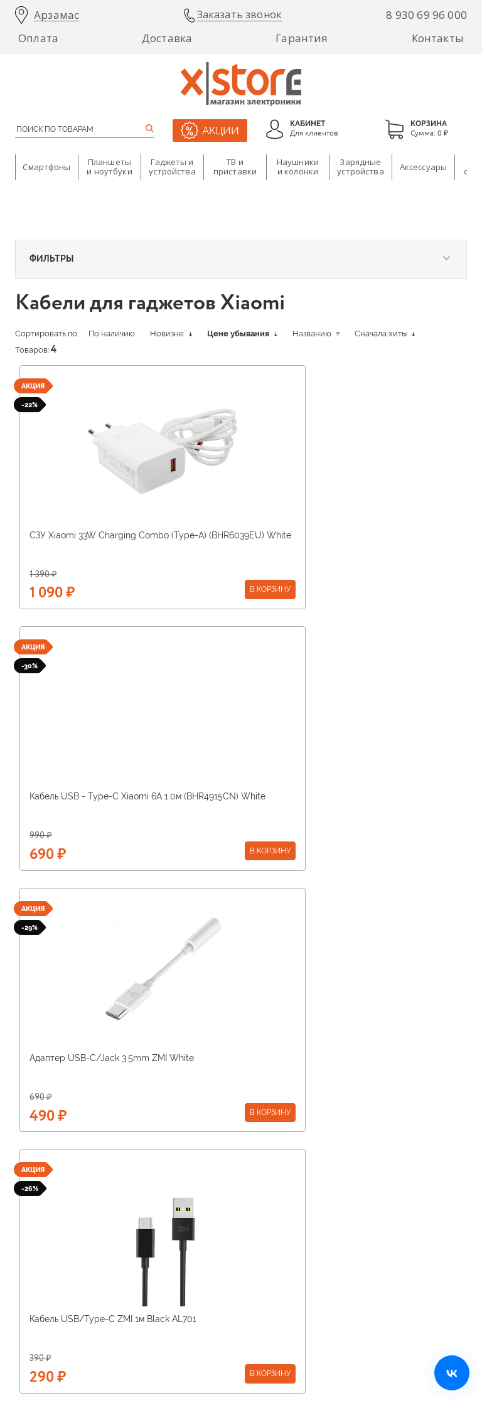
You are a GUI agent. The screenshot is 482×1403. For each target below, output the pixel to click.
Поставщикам (40, 1197)
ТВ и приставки (235, 167)
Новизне (171, 333)
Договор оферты (358, 1260)
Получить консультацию (241, 973)
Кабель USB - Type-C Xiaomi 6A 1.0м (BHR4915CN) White (326, 540)
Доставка (167, 38)
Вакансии (189, 1213)
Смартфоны (46, 167)
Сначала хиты (385, 333)
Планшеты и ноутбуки (109, 167)
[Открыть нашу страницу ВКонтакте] (451, 1372)
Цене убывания (242, 333)
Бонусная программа (210, 1244)
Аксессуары (423, 167)
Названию (316, 333)
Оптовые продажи (47, 1244)
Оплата (38, 38)
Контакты (438, 38)
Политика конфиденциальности (398, 1342)
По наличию (111, 333)
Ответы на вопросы (364, 1229)
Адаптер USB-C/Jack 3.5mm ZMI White (111, 796)
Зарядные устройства (360, 167)
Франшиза (33, 1229)
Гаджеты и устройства (172, 167)
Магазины (190, 1197)
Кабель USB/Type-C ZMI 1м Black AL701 (333, 796)
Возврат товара (357, 1197)
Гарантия (302, 38)
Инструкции (351, 1213)
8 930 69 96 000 (426, 15)
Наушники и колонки (298, 167)
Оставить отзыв (357, 1244)
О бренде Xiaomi (202, 1182)
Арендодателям (43, 1213)
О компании (36, 1182)
